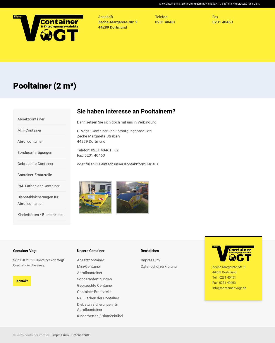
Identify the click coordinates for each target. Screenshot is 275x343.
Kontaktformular (137, 164)
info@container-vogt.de (229, 288)
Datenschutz (80, 335)
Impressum (60, 335)
